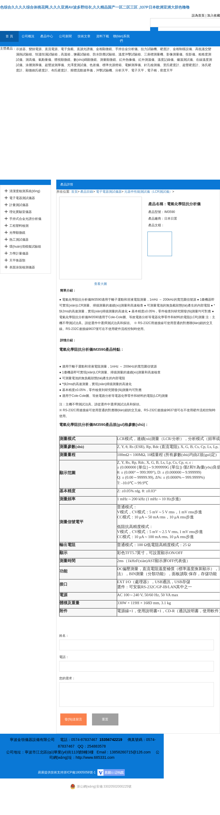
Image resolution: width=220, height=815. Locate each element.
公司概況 (28, 36)
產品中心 (46, 36)
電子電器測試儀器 (22, 198)
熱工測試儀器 (19, 239)
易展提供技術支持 (50, 772)
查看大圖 (100, 284)
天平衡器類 (17, 260)
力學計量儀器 (19, 253)
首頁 (74, 191)
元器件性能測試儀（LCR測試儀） (148, 191)
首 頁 (9, 36)
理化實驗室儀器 (20, 212)
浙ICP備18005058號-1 (79, 772)
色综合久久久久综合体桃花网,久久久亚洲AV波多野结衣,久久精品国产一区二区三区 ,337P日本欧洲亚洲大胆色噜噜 (95, 7)
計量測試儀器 (19, 205)
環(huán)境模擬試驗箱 (25, 246)
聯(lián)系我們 (121, 38)
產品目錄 (86, 191)
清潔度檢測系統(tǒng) (24, 191)
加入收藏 (213, 15)
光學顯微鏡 (17, 233)
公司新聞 (65, 36)
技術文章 (84, 36)
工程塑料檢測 (19, 226)
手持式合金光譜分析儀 (25, 219)
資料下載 (102, 36)
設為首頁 (198, 15)
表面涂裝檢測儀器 (22, 267)
